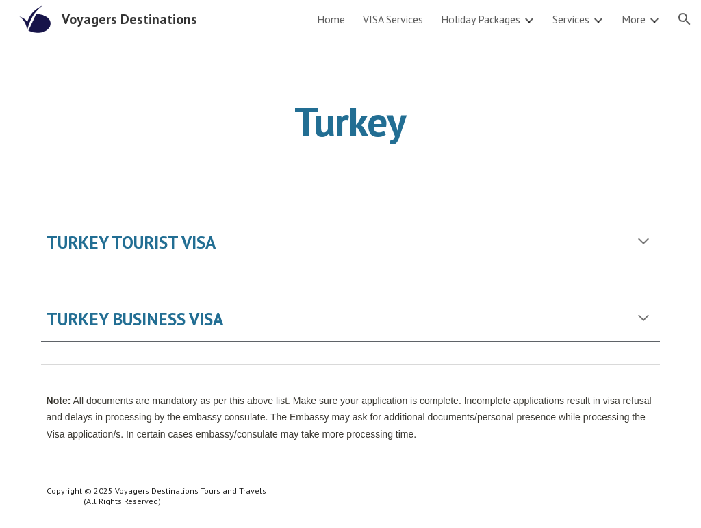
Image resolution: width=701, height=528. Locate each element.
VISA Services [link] (393, 19)
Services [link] (570, 19)
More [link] (634, 19)
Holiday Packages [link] (480, 19)
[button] (684, 19)
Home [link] (331, 19)
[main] (350, 121)
